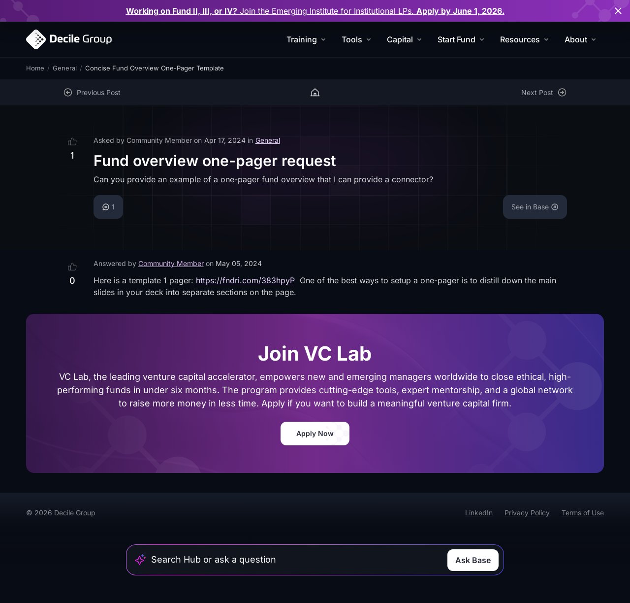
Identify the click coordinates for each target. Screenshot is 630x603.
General (65, 68)
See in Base (535, 206)
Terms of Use (583, 512)
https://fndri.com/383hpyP (245, 280)
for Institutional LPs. (315, 11)
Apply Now (315, 433)
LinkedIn (479, 512)
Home (35, 68)
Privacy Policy (527, 512)
